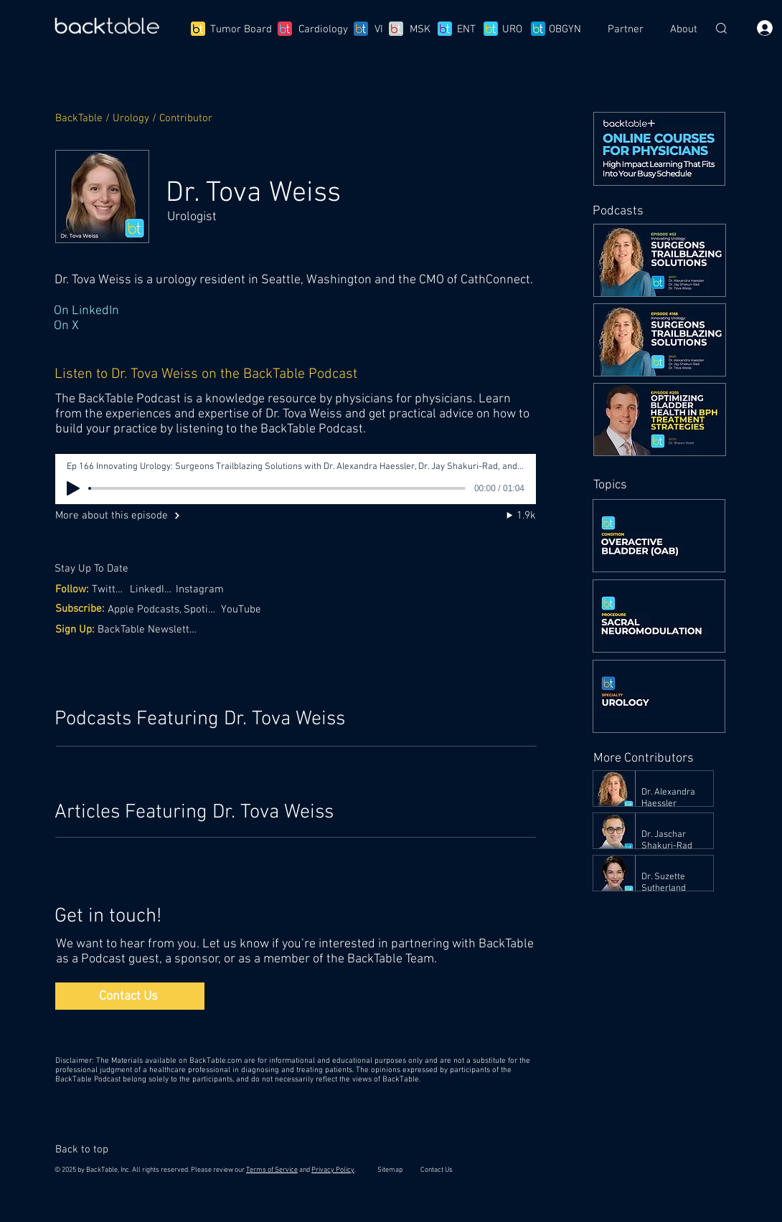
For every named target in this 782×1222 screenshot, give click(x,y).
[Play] (73, 488)
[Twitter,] (111, 589)
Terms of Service (272, 1170)
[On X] (294, 326)
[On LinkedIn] (294, 311)
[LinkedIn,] (152, 589)
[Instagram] (204, 589)
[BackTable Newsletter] (150, 629)
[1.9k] (507, 515)
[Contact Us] (129, 996)
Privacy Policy (332, 1170)
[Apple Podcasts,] (146, 609)
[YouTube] (242, 609)
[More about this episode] (129, 515)
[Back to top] (88, 1149)
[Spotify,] (202, 609)
